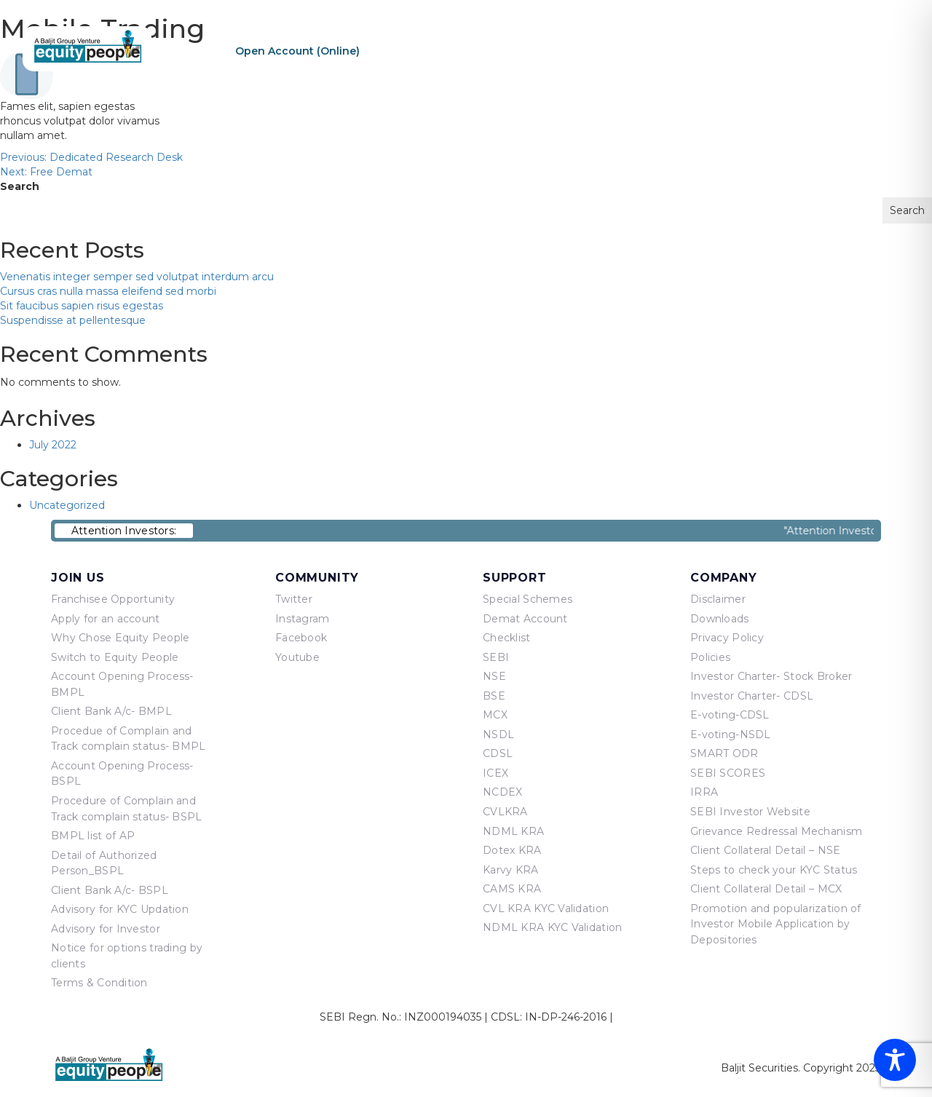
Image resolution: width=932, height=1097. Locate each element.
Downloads (719, 618)
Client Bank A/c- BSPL (109, 890)
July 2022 (52, 444)
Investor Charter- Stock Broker (771, 676)
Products (677, 50)
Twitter (293, 599)
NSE (494, 676)
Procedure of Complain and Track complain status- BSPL (126, 808)
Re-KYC (409, 51)
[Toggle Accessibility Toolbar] (894, 1059)
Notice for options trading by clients (126, 955)
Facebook (301, 637)
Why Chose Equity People (120, 637)
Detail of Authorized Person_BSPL (104, 863)
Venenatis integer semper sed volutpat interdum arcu (137, 276)
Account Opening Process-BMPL (122, 684)
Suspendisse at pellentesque (73, 320)
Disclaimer (718, 599)
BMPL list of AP (93, 835)
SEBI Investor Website (750, 811)
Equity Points (764, 50)
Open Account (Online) (297, 51)
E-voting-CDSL (730, 714)
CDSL (498, 753)
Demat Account (525, 618)
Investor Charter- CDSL (751, 695)
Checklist (507, 637)
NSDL (498, 734)
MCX (495, 714)
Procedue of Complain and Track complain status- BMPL (128, 738)
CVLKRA (505, 811)
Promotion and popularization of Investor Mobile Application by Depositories (775, 924)
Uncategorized (67, 505)
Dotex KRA (512, 850)
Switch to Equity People (114, 657)
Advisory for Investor (105, 928)
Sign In (505, 51)
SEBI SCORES (727, 773)
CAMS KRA (512, 888)
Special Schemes (527, 599)
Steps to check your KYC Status (773, 869)
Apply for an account (105, 618)
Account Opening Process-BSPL (122, 773)
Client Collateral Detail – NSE (765, 850)
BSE (494, 695)
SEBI (496, 657)
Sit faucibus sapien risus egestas (81, 305)
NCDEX (502, 792)
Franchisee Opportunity (113, 599)
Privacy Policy (727, 637)
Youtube (297, 657)
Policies (710, 657)
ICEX (495, 773)
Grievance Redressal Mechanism (776, 831)
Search (19, 186)
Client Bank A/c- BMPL (111, 711)
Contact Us (855, 50)
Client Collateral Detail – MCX (766, 888)
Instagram (302, 618)
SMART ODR (724, 753)
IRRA (704, 792)
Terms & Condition (99, 982)
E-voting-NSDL (730, 734)
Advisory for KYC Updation (120, 909)
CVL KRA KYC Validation (546, 908)
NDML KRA (513, 831)
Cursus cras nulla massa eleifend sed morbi (108, 291)
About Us (601, 50)
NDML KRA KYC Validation (552, 927)
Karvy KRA (511, 869)
